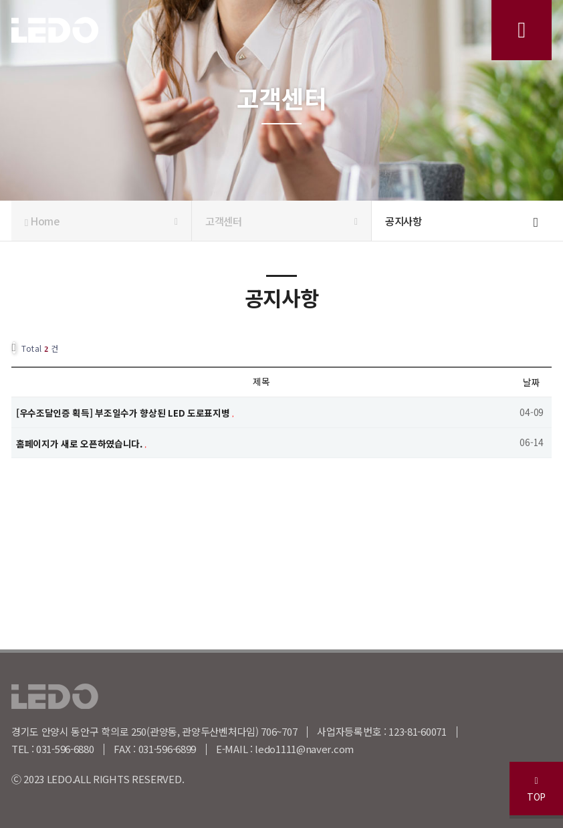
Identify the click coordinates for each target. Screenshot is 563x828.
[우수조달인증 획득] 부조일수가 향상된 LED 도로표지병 (124, 412)
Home (101, 221)
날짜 (531, 382)
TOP (536, 789)
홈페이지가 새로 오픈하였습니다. (80, 442)
